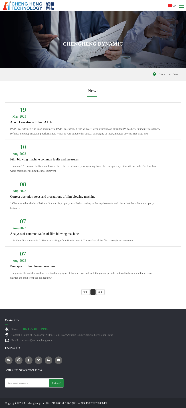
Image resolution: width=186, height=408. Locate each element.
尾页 (100, 292)
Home (162, 74)
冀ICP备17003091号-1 (59, 403)
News (176, 74)
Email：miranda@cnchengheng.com (31, 340)
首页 (85, 292)
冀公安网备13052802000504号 (90, 403)
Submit (56, 383)
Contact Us (12, 320)
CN (172, 5)
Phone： (29, 329)
